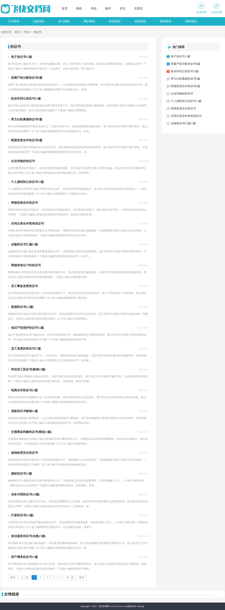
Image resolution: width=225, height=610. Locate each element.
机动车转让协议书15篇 (185, 71)
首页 (64, 8)
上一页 (24, 577)
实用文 (138, 8)
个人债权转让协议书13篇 (186, 101)
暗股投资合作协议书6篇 (185, 86)
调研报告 (191, 21)
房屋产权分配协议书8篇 (185, 63)
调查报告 (165, 21)
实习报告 (64, 21)
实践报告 (39, 21)
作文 (123, 8)
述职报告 (140, 21)
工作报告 (13, 21)
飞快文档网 (103, 606)
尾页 (81, 577)
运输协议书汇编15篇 (183, 123)
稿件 (108, 8)
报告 (79, 8)
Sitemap (140, 606)
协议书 (37, 32)
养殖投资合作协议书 (183, 108)
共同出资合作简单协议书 (186, 115)
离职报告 (89, 21)
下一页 (70, 577)
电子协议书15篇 (180, 56)
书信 (94, 8)
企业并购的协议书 (182, 93)
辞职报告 (115, 21)
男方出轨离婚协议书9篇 (185, 78)
